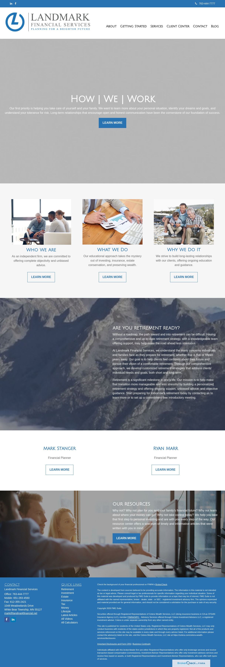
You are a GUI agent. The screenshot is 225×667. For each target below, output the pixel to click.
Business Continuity (142, 644)
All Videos (67, 618)
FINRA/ (131, 617)
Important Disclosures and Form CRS (114, 644)
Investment (67, 592)
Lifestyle (66, 611)
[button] (111, 23)
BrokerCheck (161, 584)
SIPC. (137, 617)
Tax (63, 604)
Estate (65, 596)
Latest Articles (69, 615)
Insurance (66, 600)
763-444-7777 (205, 3)
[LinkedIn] (11, 3)
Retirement (67, 589)
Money (65, 607)
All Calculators (69, 622)
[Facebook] (15, 3)
